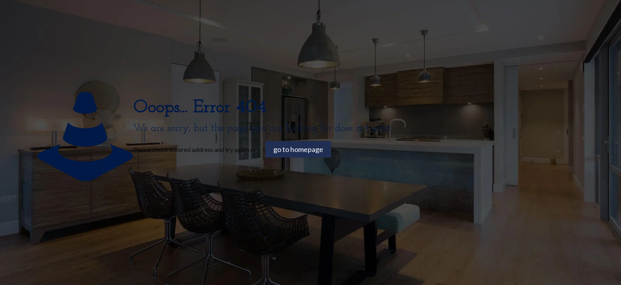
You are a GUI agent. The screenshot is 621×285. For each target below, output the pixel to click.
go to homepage (298, 149)
